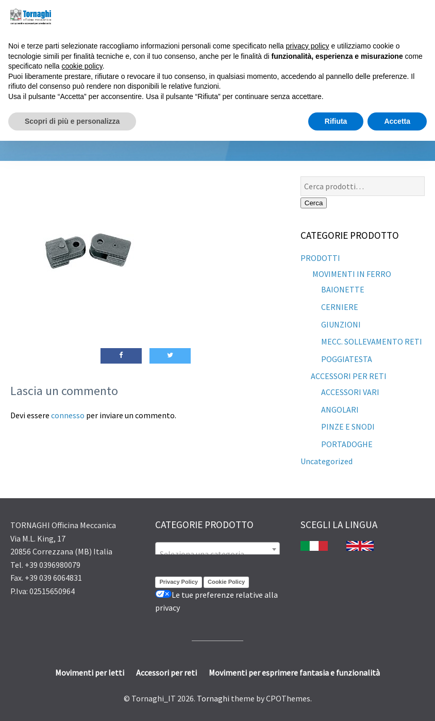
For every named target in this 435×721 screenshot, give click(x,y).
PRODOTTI (320, 258)
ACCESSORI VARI (350, 392)
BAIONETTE (342, 289)
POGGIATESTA (346, 359)
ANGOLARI (340, 409)
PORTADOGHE (347, 444)
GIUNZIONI (341, 324)
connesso (68, 415)
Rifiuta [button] (336, 121)
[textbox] (217, 554)
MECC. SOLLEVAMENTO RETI (371, 341)
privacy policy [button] (307, 46)
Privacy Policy (178, 582)
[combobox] (217, 549)
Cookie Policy (226, 582)
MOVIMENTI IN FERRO (351, 274)
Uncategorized (326, 461)
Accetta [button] (397, 121)
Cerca (314, 203)
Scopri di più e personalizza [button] (72, 121)
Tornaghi (213, 698)
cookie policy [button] (82, 66)
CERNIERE (339, 307)
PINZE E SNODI (348, 426)
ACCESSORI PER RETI (349, 376)
